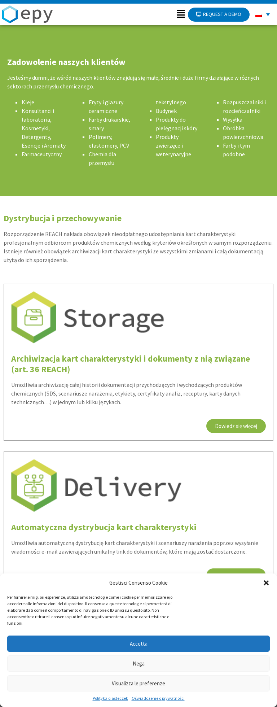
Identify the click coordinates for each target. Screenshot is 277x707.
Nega (139, 663)
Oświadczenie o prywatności (158, 698)
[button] (266, 582)
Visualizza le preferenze (138, 683)
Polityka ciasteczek (110, 698)
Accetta (139, 643)
